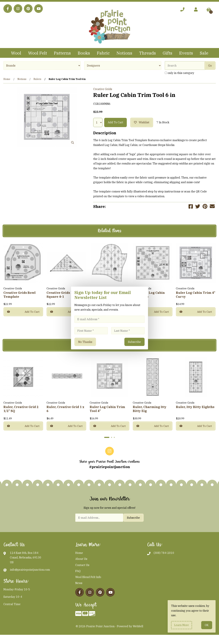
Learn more (181, 625)
